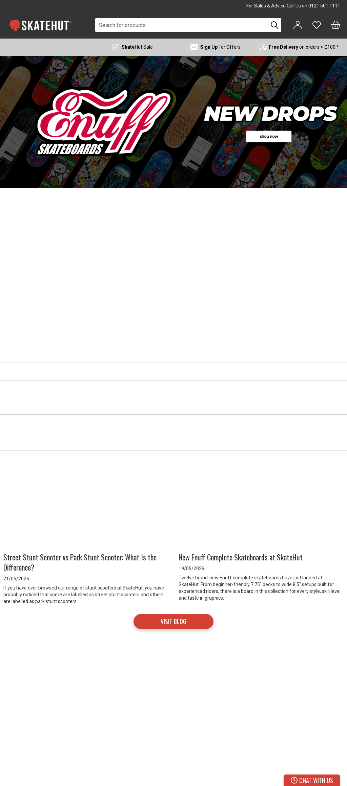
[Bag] (335, 25)
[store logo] (41, 25)
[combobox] (181, 25)
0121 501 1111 (324, 5)
